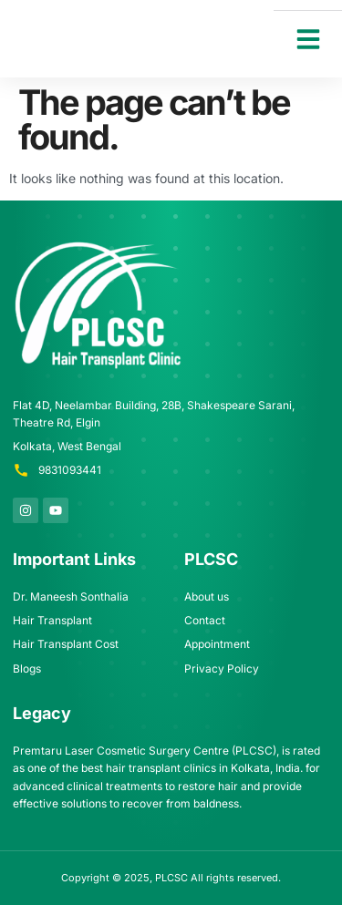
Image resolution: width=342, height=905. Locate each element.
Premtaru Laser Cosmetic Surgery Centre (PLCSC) (144, 750)
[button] (308, 39)
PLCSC (171, 877)
